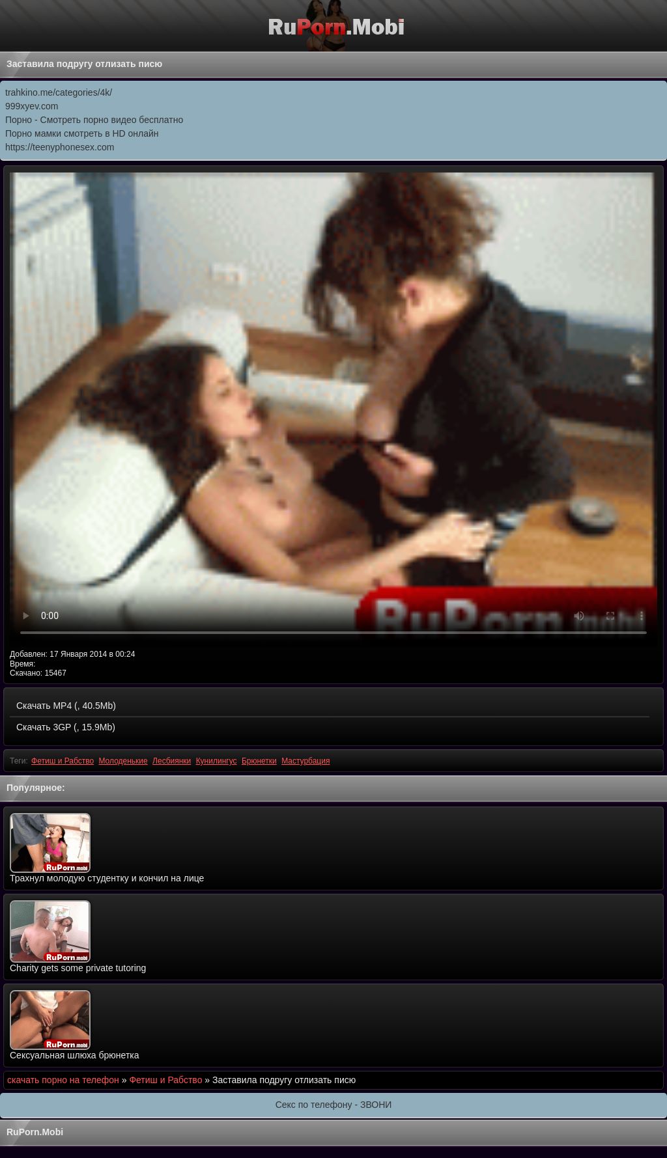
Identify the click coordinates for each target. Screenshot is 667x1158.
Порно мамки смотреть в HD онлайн (82, 133)
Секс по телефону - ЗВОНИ (334, 1104)
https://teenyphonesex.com (59, 147)
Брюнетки (259, 760)
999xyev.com (31, 106)
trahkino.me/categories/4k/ (58, 92)
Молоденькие (122, 760)
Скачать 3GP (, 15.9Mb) (65, 727)
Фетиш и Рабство (62, 760)
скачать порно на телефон (63, 1080)
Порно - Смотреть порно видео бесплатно (94, 120)
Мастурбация (305, 760)
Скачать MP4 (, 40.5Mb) (66, 705)
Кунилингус (216, 760)
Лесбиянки (171, 760)
